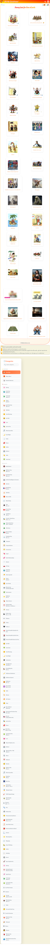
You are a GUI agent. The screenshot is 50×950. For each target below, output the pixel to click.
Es (46, 5)
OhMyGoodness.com (25, 343)
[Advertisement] (25, 947)
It (49, 5)
